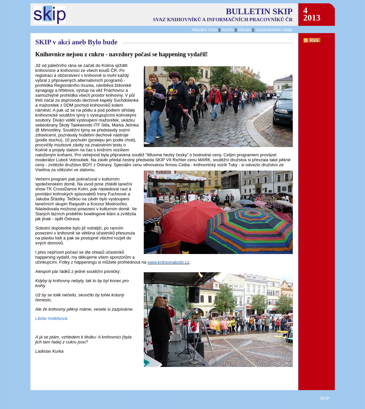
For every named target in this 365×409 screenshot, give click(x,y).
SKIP (325, 398)
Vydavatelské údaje (273, 29)
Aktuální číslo (204, 29)
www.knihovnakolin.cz (168, 262)
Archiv (228, 29)
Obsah (245, 29)
